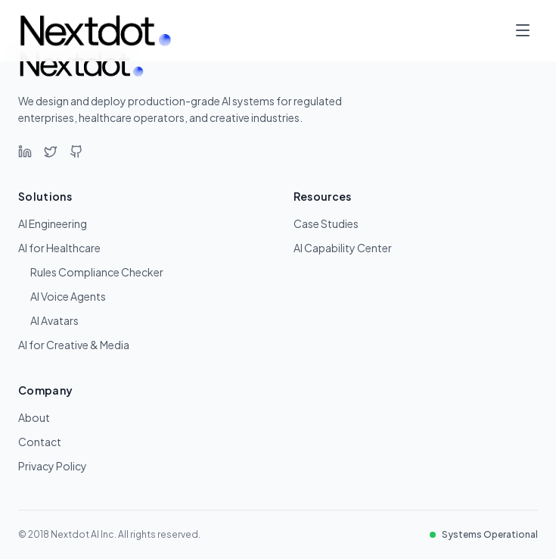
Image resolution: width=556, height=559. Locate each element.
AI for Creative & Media (73, 344)
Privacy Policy (52, 466)
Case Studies (326, 223)
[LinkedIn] (25, 151)
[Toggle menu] (523, 30)
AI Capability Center (343, 248)
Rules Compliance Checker (96, 272)
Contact (39, 441)
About (34, 417)
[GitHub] (76, 151)
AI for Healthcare (59, 248)
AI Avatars (54, 320)
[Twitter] (50, 151)
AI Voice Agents (68, 296)
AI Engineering (52, 223)
